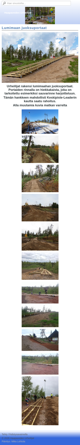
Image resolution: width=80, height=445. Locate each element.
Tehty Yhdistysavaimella (15, 434)
